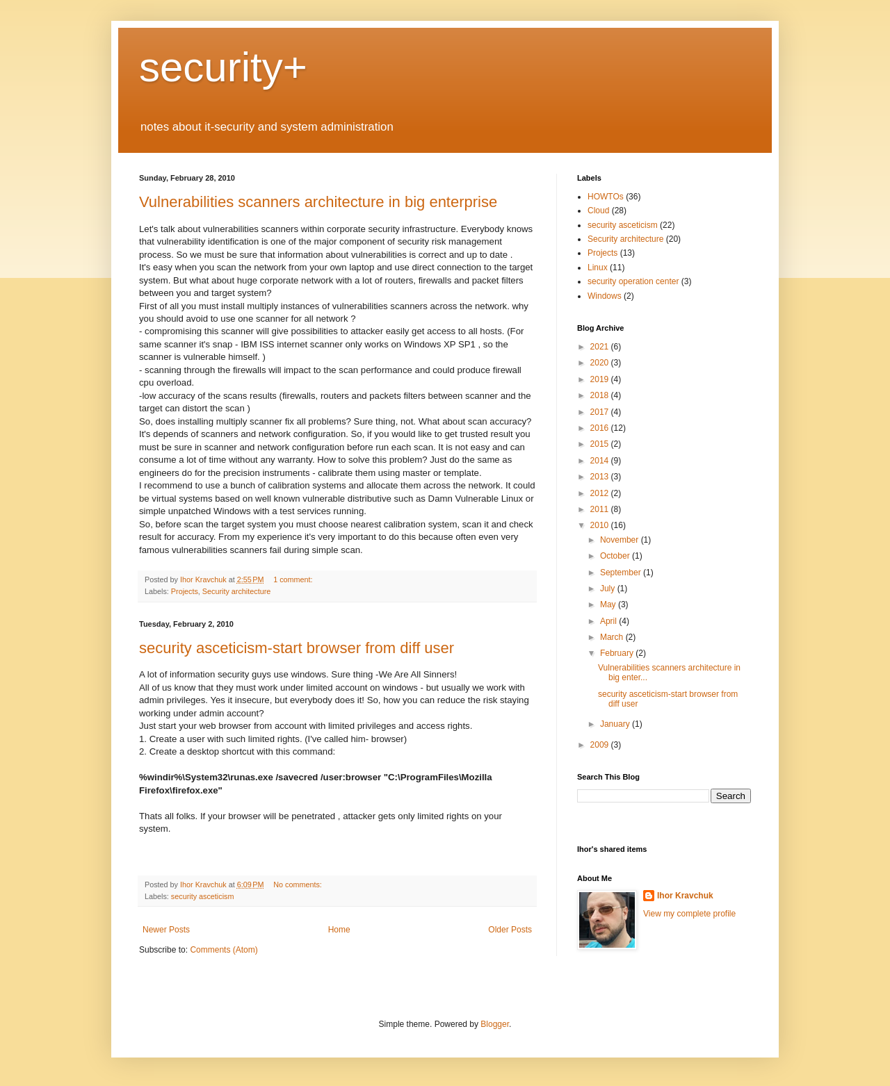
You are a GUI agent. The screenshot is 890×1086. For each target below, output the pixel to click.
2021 (600, 347)
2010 (600, 525)
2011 (600, 509)
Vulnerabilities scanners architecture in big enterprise (318, 202)
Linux (598, 267)
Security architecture (236, 591)
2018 (600, 395)
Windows (605, 296)
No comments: (298, 884)
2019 (600, 379)
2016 (600, 428)
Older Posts (510, 930)
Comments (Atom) (223, 950)
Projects (184, 591)
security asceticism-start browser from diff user (296, 648)
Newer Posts (166, 930)
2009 (600, 745)
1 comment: (293, 579)
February (618, 653)
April (609, 621)
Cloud (598, 210)
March (613, 637)
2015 (600, 444)
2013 (600, 477)
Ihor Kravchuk (685, 895)
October (616, 556)
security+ (223, 67)
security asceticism (202, 896)
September (621, 572)
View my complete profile (689, 914)
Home (339, 930)
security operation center (633, 281)
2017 (600, 412)
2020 (600, 363)
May (609, 604)
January (616, 724)
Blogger (494, 1024)
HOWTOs (606, 196)
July (608, 588)
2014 (600, 461)
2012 (600, 493)
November (620, 540)
